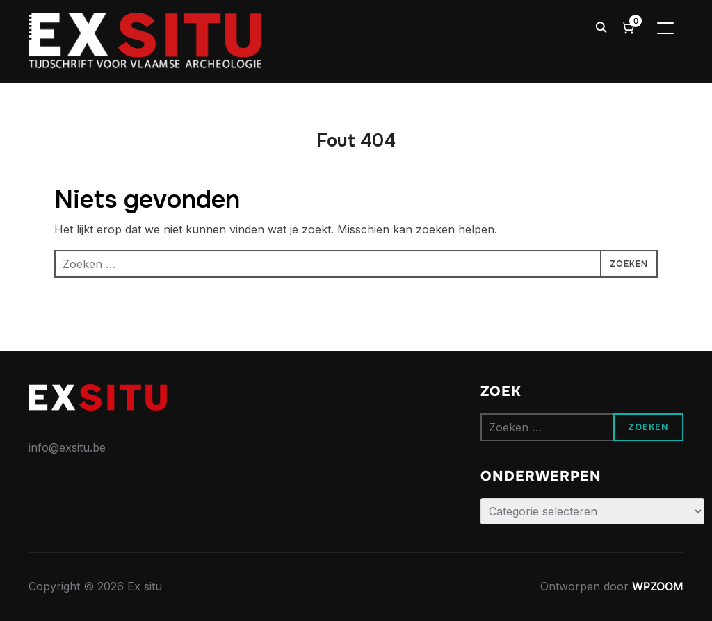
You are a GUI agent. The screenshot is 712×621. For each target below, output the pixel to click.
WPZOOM (657, 586)
